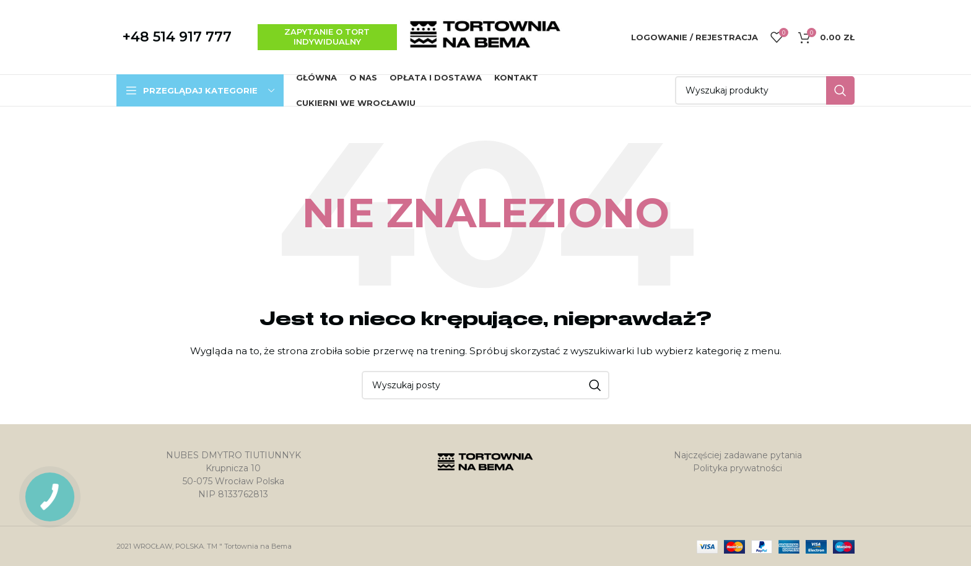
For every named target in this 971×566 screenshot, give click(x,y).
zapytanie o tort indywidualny (327, 36)
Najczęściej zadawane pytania (738, 455)
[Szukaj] (765, 90)
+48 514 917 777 (177, 36)
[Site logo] (485, 36)
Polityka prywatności (737, 468)
